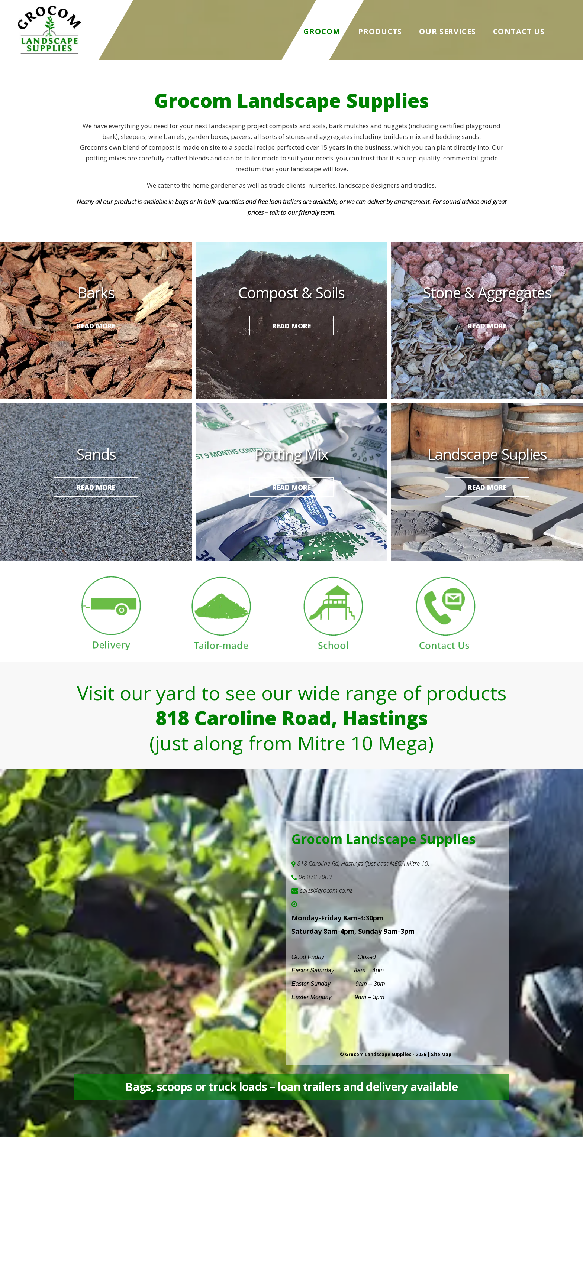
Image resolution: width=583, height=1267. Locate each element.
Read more (96, 325)
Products (380, 31)
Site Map (441, 1054)
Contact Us (519, 31)
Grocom (322, 31)
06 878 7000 (315, 877)
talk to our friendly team (302, 212)
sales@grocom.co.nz (326, 890)
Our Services (447, 31)
